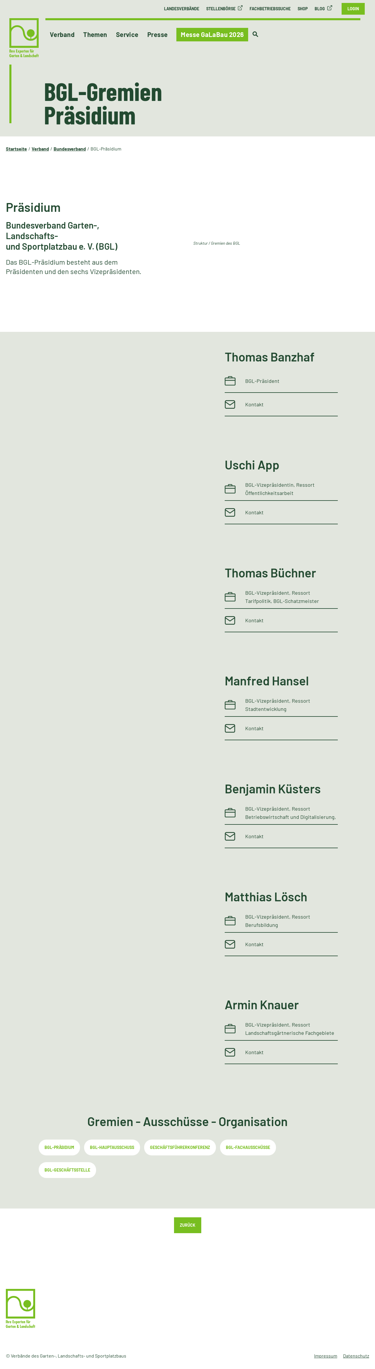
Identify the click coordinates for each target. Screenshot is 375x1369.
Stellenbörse (221, 8)
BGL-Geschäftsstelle (67, 1169)
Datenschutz (356, 1355)
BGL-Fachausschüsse (248, 1147)
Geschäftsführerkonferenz (180, 1147)
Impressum (325, 1355)
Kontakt (254, 404)
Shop (303, 8)
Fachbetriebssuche (270, 8)
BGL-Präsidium (59, 1147)
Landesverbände (181, 8)
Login (353, 8)
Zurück (187, 1225)
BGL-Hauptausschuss (112, 1147)
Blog (320, 8)
